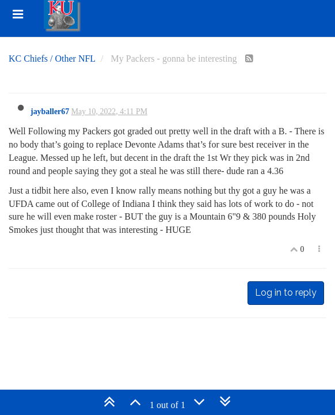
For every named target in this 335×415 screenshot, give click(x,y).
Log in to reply (286, 292)
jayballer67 (50, 111)
